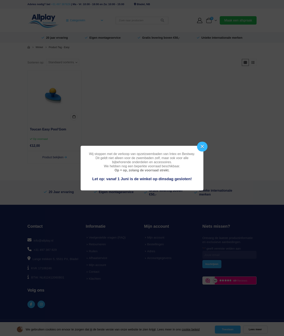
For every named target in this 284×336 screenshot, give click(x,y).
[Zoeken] (162, 20)
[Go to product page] (54, 97)
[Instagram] (41, 304)
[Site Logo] (43, 20)
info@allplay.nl (43, 240)
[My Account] (200, 20)
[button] (245, 62)
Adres (151, 251)
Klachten (95, 278)
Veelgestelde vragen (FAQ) (107, 237)
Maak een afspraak (238, 20)
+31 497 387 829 (45, 249)
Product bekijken (54, 157)
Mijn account (97, 265)
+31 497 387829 (60, 4)
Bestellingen (155, 244)
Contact (94, 271)
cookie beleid (191, 329)
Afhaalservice (98, 258)
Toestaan (227, 329)
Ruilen (93, 251)
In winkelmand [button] (74, 116)
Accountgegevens (159, 258)
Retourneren (97, 244)
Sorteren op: (35, 62)
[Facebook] (31, 304)
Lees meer (255, 329)
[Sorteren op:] (62, 62)
